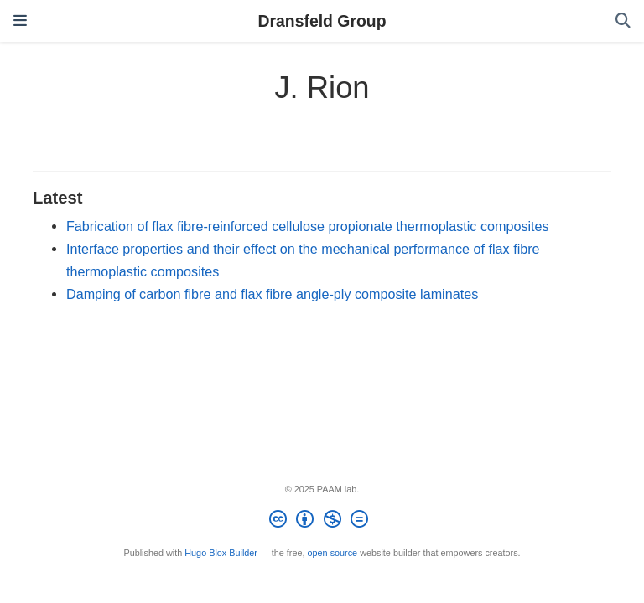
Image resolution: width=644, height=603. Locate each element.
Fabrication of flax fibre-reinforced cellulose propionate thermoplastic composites (307, 226)
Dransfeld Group (322, 21)
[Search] (623, 21)
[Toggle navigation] (20, 21)
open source (333, 553)
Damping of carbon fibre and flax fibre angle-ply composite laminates (272, 294)
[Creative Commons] (321, 522)
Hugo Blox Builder (220, 553)
